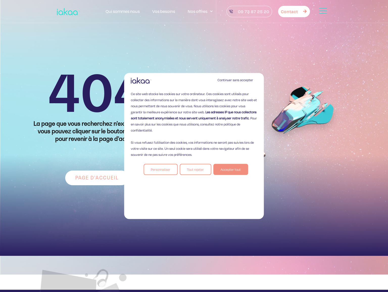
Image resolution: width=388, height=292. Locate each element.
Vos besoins (163, 11)
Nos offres (200, 11)
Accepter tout (231, 169)
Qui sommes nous (123, 11)
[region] (194, 146)
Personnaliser (160, 169)
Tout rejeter (195, 169)
